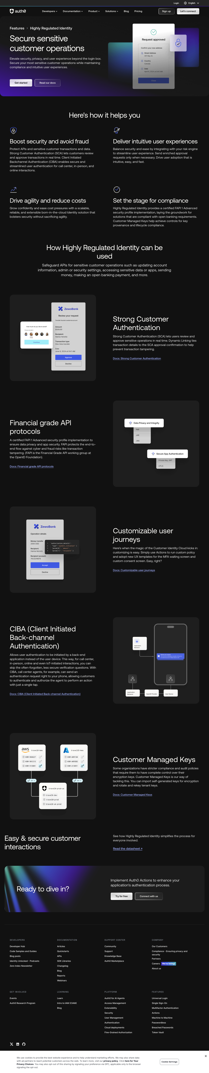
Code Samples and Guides (23, 951)
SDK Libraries (64, 961)
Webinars (62, 980)
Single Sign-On (159, 1003)
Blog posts (15, 956)
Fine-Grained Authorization (118, 1032)
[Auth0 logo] (18, 11)
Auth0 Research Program (22, 1003)
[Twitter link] (11, 1044)
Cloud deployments (114, 1027)
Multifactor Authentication (165, 1008)
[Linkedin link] (18, 1044)
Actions (156, 1013)
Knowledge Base (113, 956)
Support (109, 951)
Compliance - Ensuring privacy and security (169, 953)
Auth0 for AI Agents (115, 998)
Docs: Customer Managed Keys (132, 794)
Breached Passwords (162, 1027)
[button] (167, 11)
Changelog (62, 966)
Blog (59, 971)
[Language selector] (191, 3)
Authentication (112, 1022)
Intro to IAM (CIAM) (67, 1003)
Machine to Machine (162, 1018)
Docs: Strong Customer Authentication (137, 358)
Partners (156, 958)
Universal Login (160, 998)
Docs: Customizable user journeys (134, 570)
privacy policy (111, 1070)
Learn (60, 998)
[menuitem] (49, 11)
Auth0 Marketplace (114, 961)
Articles (61, 946)
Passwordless (159, 1022)
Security (109, 1013)
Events (13, 998)
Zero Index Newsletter (21, 966)
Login (176, 3)
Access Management (115, 1003)
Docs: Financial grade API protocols (32, 466)
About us (156, 968)
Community (110, 946)
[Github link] (24, 1044)
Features (17, 28)
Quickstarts (63, 951)
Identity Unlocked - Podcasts (24, 961)
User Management (114, 1018)
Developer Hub (17, 946)
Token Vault (158, 1032)
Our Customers (159, 946)
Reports (61, 975)
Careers (164, 964)
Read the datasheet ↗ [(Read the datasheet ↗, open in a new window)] (127, 848)
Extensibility (111, 1008)
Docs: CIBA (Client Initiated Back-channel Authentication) (45, 693)
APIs (59, 956)
